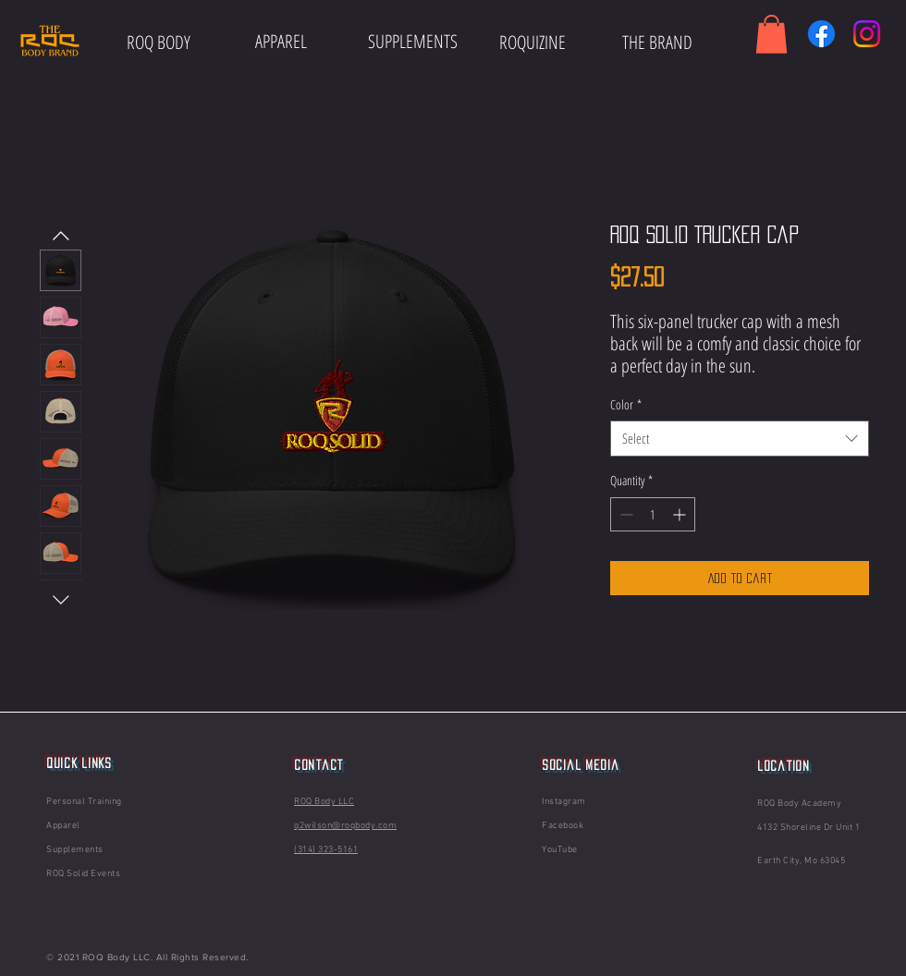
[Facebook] (821, 34)
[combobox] (739, 439)
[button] (771, 34)
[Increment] (680, 514)
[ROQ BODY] (158, 42)
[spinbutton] (652, 514)
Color (626, 404)
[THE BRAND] (657, 42)
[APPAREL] (281, 41)
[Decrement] (624, 514)
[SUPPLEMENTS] (412, 41)
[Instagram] (867, 34)
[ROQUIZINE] (532, 42)
